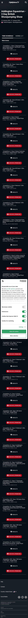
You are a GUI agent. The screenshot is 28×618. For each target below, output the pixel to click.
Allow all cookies (14, 331)
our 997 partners (11, 288)
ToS (1, 611)
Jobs (2, 616)
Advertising (3, 615)
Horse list (20, 36)
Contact (3, 586)
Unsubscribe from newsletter (7, 608)
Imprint (2, 607)
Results (14, 54)
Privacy (2, 612)
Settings (21, 327)
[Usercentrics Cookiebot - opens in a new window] (20, 281)
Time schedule (7, 36)
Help (2, 581)
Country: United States (8, 591)
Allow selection (14, 335)
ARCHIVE (14, 59)
